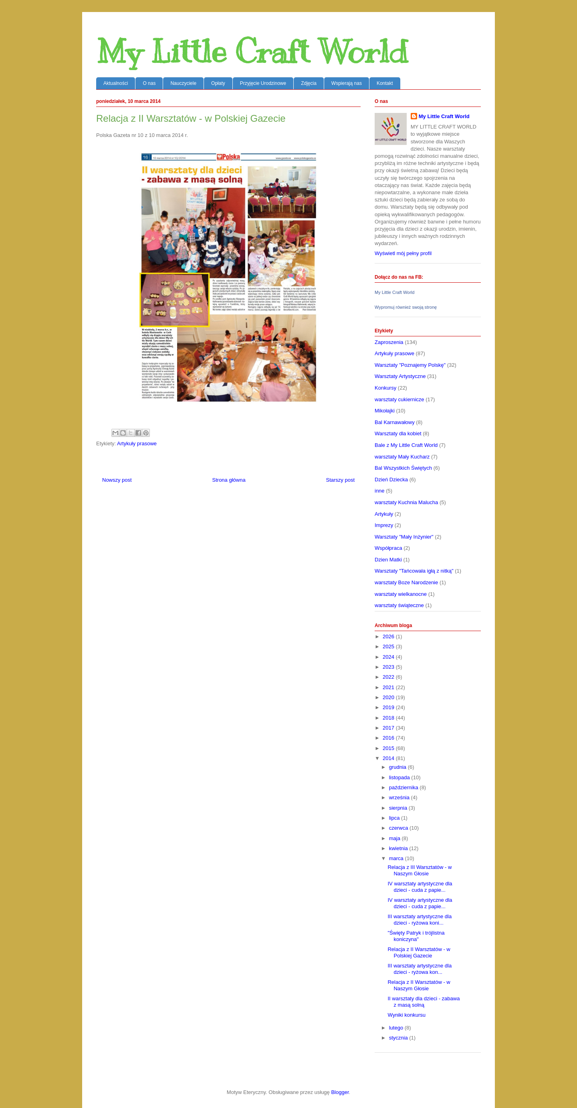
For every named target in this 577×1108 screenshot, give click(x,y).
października (404, 787)
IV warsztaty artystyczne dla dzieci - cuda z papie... (419, 887)
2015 (389, 748)
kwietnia (399, 848)
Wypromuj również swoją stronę (406, 307)
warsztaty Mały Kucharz (402, 457)
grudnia (398, 767)
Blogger (340, 1092)
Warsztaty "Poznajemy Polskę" (410, 365)
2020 (389, 697)
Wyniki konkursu (406, 1015)
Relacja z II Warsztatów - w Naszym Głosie (418, 985)
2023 (389, 667)
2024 (389, 657)
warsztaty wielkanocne (401, 594)
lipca (395, 818)
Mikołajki (385, 411)
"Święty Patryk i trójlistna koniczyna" (415, 936)
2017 (389, 728)
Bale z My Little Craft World (406, 445)
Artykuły (384, 514)
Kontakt (385, 83)
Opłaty (218, 83)
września (400, 797)
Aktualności (115, 83)
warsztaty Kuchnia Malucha (406, 502)
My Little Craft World (252, 52)
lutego (397, 1028)
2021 (389, 687)
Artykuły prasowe (137, 443)
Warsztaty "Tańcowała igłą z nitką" (414, 571)
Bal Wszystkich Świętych (403, 468)
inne (380, 491)
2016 (389, 738)
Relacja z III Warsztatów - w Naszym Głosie (419, 870)
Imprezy (384, 525)
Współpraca (388, 548)
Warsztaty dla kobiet (398, 433)
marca (397, 858)
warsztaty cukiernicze (399, 399)
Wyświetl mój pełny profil (403, 253)
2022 (389, 677)
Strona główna (229, 480)
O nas (149, 83)
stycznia (399, 1038)
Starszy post (340, 480)
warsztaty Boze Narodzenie (406, 582)
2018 (389, 718)
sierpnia (399, 808)
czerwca (399, 828)
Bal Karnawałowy (395, 422)
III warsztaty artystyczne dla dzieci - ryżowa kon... (419, 969)
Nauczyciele (183, 83)
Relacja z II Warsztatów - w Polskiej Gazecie (418, 952)
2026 (389, 636)
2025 (389, 646)
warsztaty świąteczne (399, 605)
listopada (400, 777)
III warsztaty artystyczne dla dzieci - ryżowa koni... (419, 919)
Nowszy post (117, 480)
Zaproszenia (389, 342)
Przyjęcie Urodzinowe (263, 83)
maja (395, 838)
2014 (389, 758)
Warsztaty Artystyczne (400, 376)
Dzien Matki (388, 560)
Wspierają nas (346, 83)
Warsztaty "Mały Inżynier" (404, 537)
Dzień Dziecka (391, 480)
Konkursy (385, 388)
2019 (389, 707)
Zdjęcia (309, 83)
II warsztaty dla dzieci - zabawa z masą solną (423, 1001)
